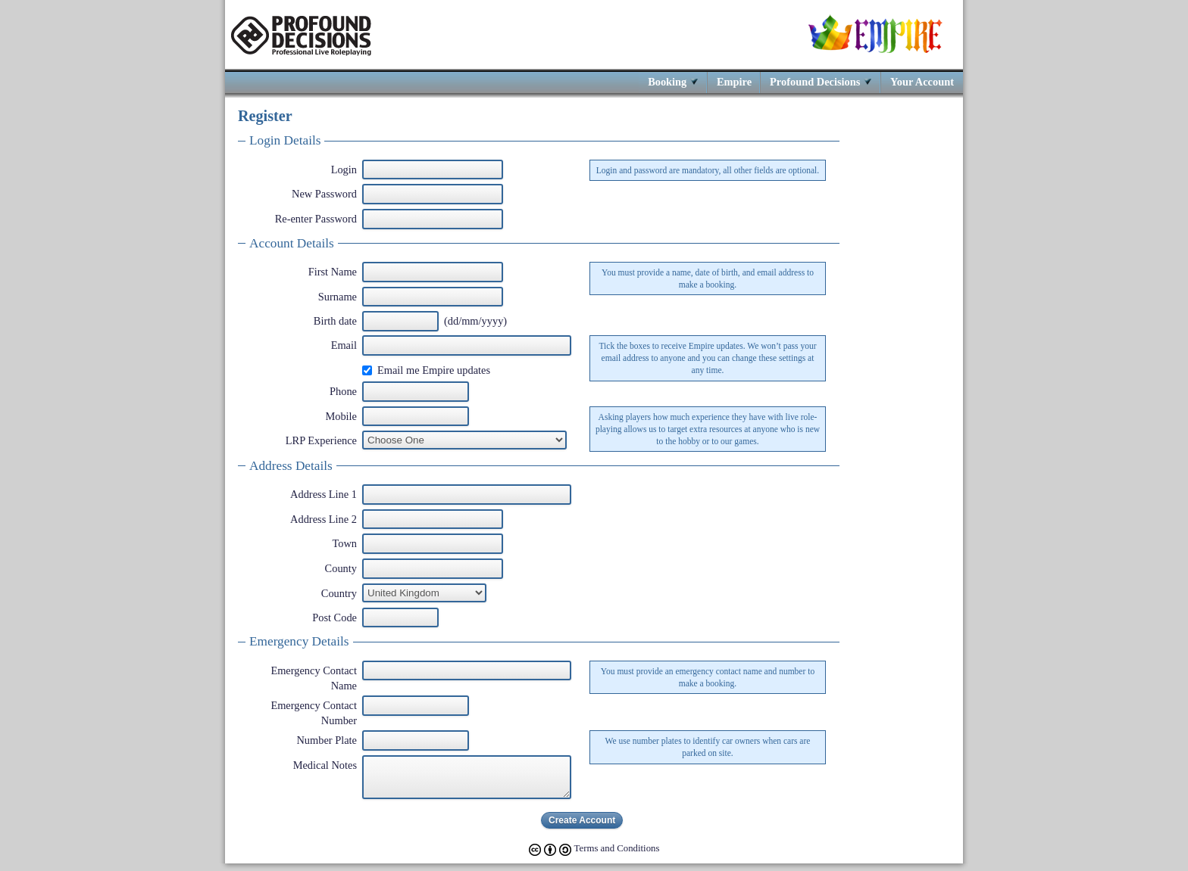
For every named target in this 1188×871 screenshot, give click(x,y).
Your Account (922, 81)
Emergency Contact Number (313, 712)
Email (344, 345)
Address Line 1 (323, 494)
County (341, 568)
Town (344, 543)
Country (339, 593)
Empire (734, 81)
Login (344, 169)
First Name (332, 272)
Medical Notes (325, 765)
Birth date (335, 321)
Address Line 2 (323, 519)
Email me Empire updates (433, 370)
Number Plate (326, 740)
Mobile (341, 416)
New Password (324, 194)
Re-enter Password (316, 219)
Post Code (334, 617)
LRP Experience (321, 440)
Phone (343, 391)
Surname (337, 297)
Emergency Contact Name (313, 678)
